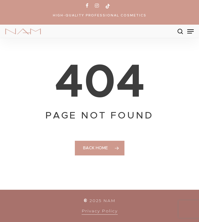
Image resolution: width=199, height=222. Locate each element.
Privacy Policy (100, 210)
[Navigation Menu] (190, 31)
